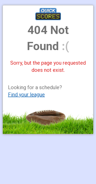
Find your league (26, 94)
